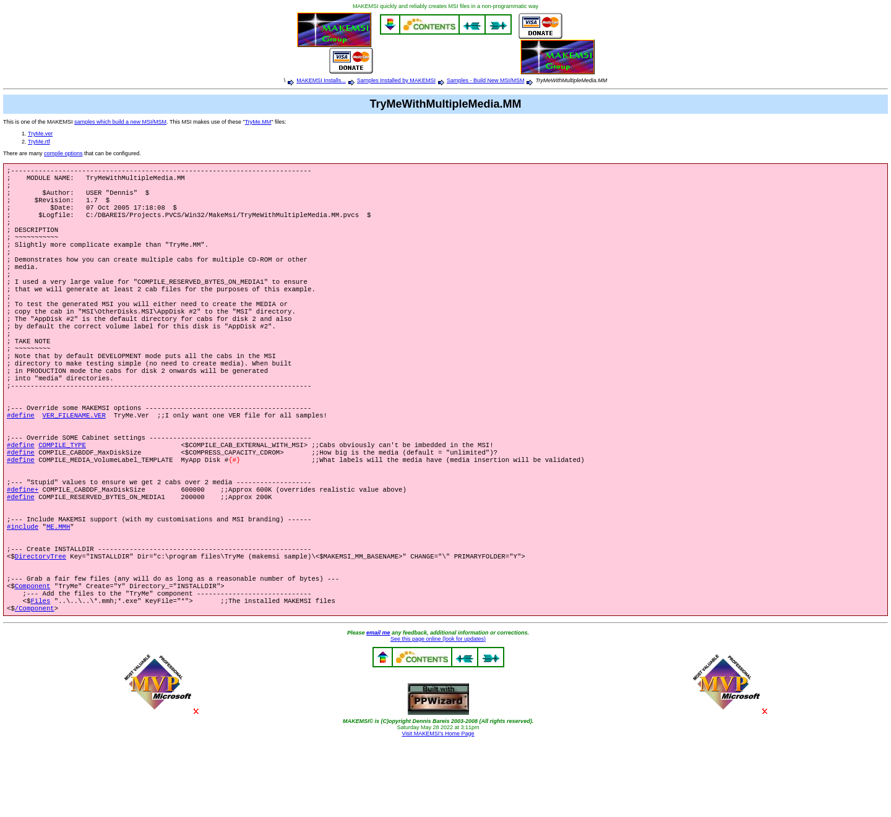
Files (40, 673)
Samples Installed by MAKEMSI (396, 80)
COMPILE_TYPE (62, 491)
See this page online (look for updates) (438, 713)
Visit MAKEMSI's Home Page (438, 808)
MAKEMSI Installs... (321, 80)
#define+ (22, 543)
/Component (34, 682)
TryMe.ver (40, 133)
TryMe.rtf (39, 142)
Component (33, 656)
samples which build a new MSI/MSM (120, 122)
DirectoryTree (40, 621)
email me (378, 707)
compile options (63, 153)
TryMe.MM (258, 122)
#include (22, 587)
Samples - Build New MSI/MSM (486, 80)
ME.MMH (58, 587)
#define (21, 457)
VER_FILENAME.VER (74, 457)
